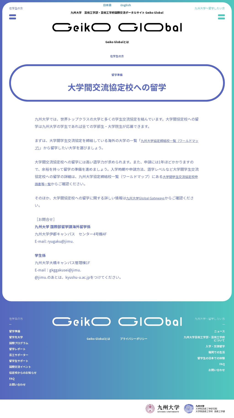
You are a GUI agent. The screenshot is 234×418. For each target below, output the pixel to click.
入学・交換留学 (215, 346)
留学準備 (117, 75)
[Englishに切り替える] (125, 4)
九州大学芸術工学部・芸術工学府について (204, 338)
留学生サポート (18, 361)
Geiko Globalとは (117, 42)
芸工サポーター (18, 355)
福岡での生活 (216, 352)
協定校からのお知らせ (23, 372)
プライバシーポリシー (133, 339)
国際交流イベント (20, 367)
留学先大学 (16, 337)
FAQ (12, 378)
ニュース (219, 331)
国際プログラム (18, 343)
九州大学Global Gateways (147, 198)
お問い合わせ (17, 384)
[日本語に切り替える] (107, 4)
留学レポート (17, 349)
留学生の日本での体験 (211, 358)
